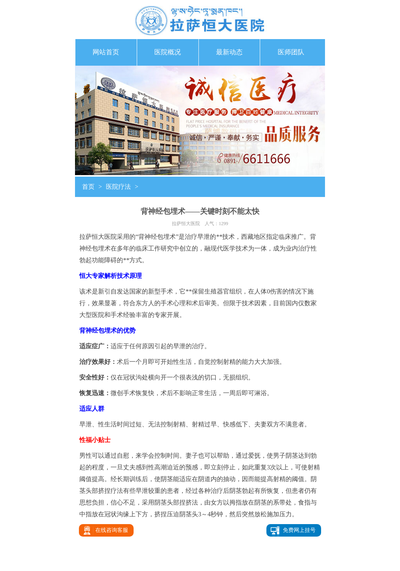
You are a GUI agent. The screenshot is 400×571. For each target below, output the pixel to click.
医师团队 (291, 52)
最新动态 (229, 52)
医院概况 (167, 52)
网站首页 (106, 52)
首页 (88, 186)
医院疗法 (118, 186)
